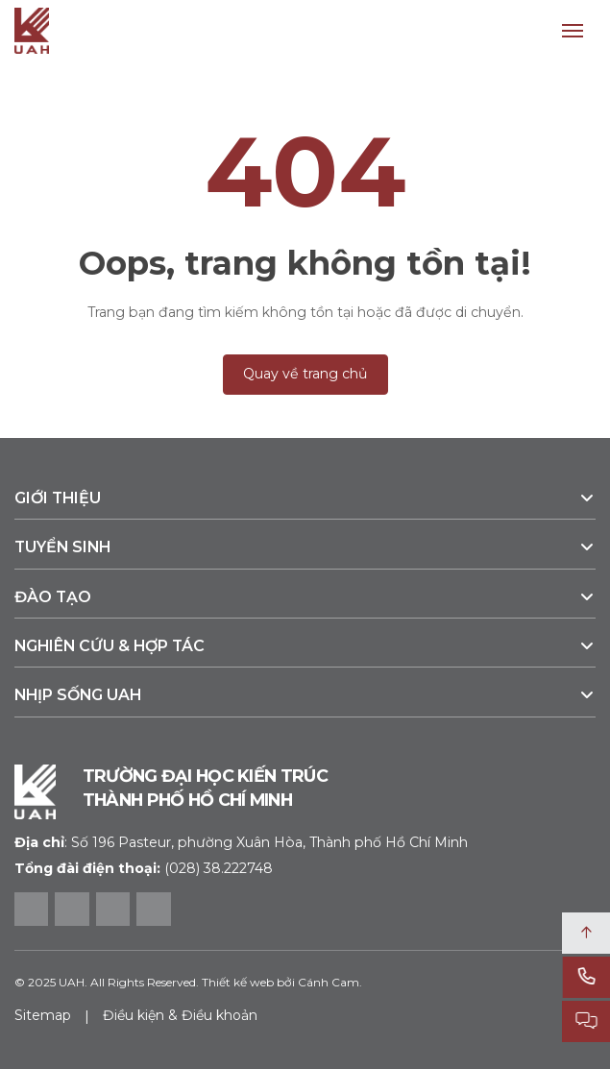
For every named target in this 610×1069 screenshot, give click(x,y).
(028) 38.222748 (218, 868)
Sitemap (42, 1015)
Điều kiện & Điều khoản (180, 1015)
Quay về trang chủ (305, 373)
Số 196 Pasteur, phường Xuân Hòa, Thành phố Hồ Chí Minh (241, 842)
